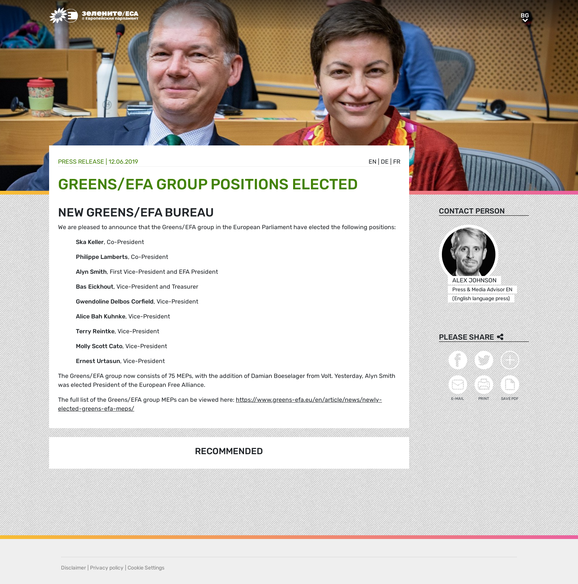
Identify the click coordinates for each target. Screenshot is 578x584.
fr (396, 161)
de (385, 161)
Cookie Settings (146, 568)
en (372, 161)
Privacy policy (106, 568)
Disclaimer (73, 568)
